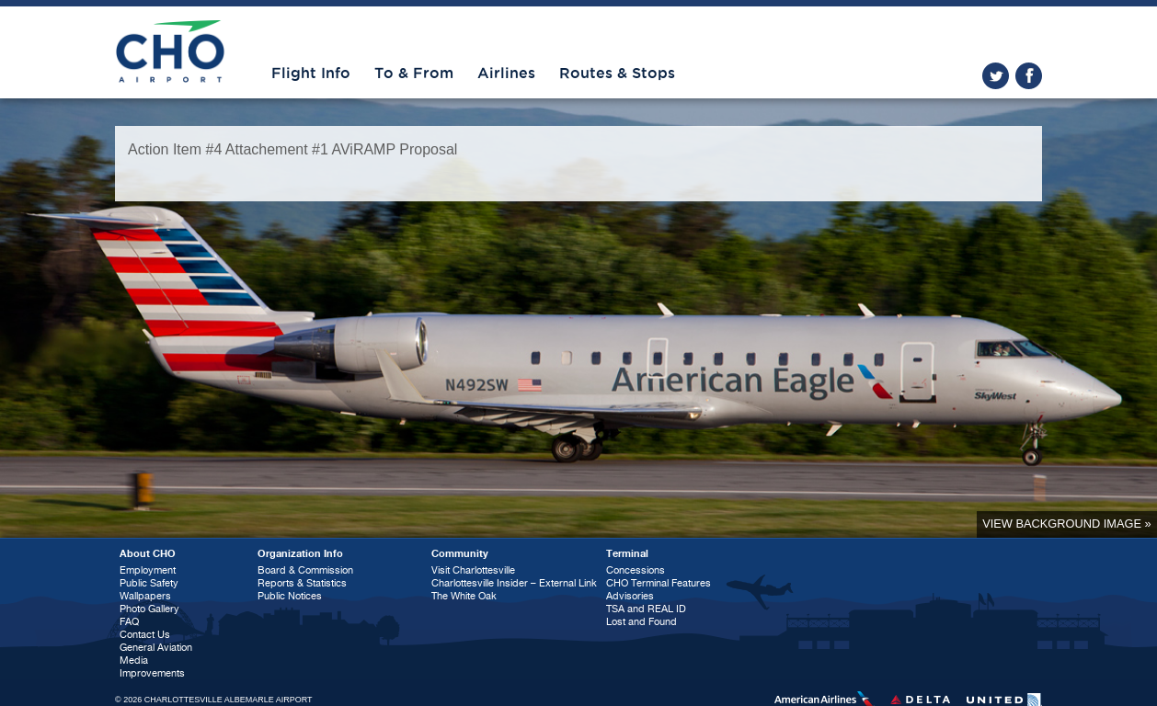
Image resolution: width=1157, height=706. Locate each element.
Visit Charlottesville (473, 570)
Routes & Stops (617, 73)
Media (134, 660)
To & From (413, 73)
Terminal (627, 554)
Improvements (152, 673)
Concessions (635, 570)
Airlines (506, 73)
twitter (995, 76)
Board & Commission (305, 570)
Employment (148, 570)
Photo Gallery (149, 609)
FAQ (129, 622)
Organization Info (300, 554)
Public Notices (290, 596)
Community (459, 554)
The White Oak (464, 596)
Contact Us (145, 635)
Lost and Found (641, 622)
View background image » (1066, 523)
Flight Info (310, 73)
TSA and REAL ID (646, 609)
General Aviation (156, 648)
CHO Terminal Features (658, 583)
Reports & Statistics (302, 583)
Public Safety (149, 583)
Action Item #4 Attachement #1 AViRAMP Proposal (292, 149)
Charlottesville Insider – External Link (514, 583)
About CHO (148, 554)
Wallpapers (145, 596)
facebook (1028, 76)
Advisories (630, 596)
